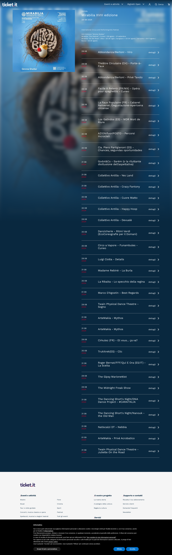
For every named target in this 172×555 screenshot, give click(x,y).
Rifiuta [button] (119, 549)
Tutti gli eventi (62, 516)
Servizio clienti (128, 504)
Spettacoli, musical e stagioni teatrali (34, 516)
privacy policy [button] (53, 542)
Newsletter (127, 512)
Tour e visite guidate (27, 508)
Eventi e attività (111, 4)
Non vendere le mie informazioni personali (101, 537)
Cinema (60, 504)
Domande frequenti (130, 508)
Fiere (59, 500)
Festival (85, 11)
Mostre (22, 500)
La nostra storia (100, 500)
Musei (22, 504)
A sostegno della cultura (103, 504)
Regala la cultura (100, 508)
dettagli (152, 52)
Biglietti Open (134, 4)
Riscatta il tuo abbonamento (133, 500)
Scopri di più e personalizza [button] (47, 549)
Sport (59, 508)
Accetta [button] (132, 549)
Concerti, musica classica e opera (33, 512)
